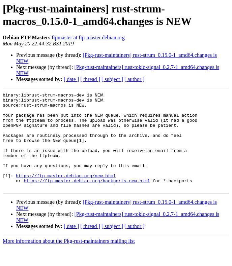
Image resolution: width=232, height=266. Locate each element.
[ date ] (71, 79)
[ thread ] (90, 79)
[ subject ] (112, 79)
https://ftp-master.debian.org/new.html (66, 193)
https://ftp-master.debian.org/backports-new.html (87, 199)
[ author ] (134, 79)
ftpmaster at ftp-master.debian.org (88, 37)
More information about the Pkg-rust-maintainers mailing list (69, 260)
